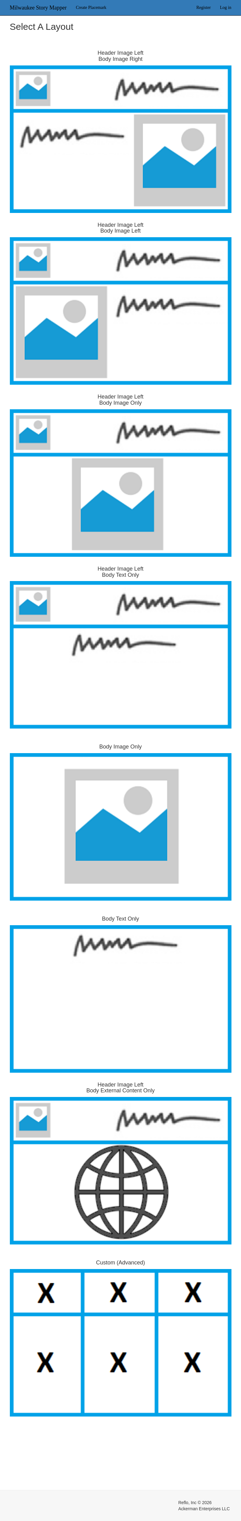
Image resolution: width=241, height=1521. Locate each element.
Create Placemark (91, 7)
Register (203, 7)
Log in (225, 7)
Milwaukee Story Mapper (38, 8)
